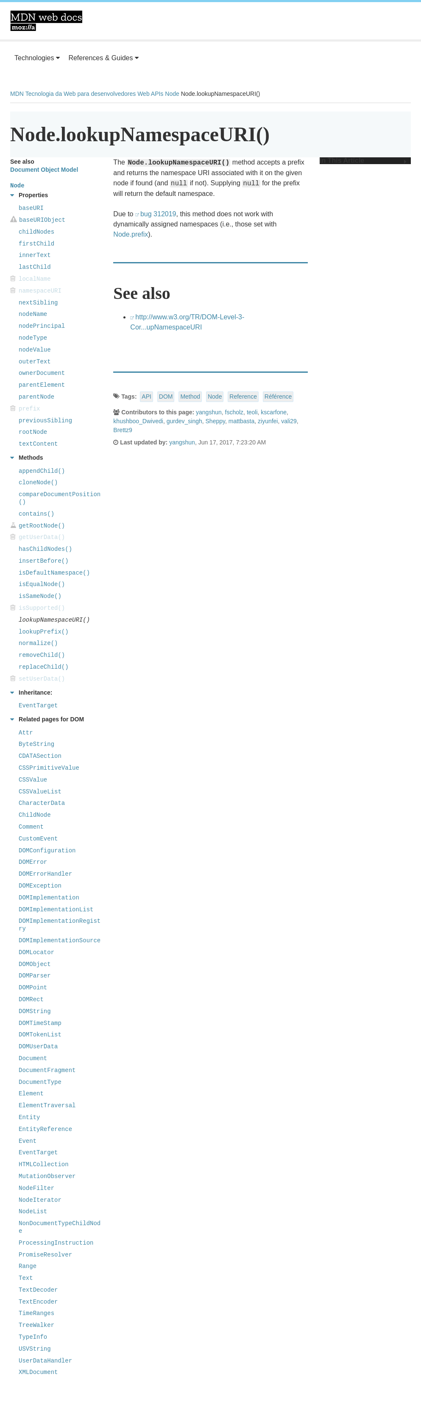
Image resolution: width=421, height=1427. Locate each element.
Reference (243, 396)
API (146, 396)
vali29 (289, 421)
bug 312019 (158, 214)
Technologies (37, 57)
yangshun (209, 412)
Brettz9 (122, 430)
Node (172, 93)
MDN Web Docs (46, 21)
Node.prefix (130, 234)
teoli (252, 412)
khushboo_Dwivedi (138, 421)
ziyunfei (268, 421)
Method (190, 396)
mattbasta (241, 421)
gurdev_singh (184, 421)
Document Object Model (44, 169)
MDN (17, 93)
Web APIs (150, 93)
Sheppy (215, 421)
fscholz (234, 412)
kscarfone (274, 412)
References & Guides (103, 57)
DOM (166, 396)
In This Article (363, 160)
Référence (278, 396)
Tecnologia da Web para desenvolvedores (80, 93)
